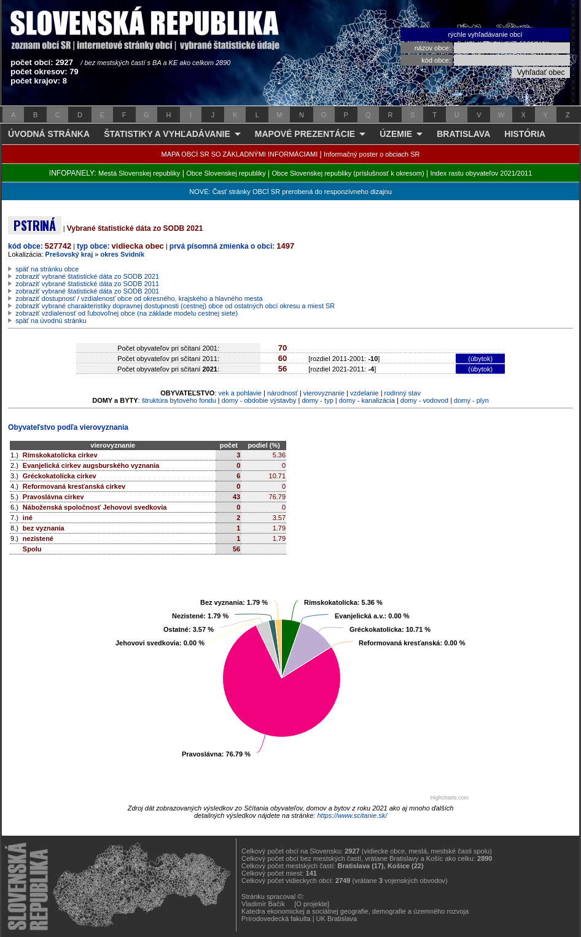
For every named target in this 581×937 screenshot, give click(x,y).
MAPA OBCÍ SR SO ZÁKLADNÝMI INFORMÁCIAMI (240, 154)
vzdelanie (364, 393)
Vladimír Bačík (263, 904)
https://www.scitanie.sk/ (352, 815)
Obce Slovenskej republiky (226, 173)
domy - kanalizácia (367, 400)
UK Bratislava (336, 918)
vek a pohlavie (240, 393)
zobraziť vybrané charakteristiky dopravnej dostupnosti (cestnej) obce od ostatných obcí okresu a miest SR (175, 305)
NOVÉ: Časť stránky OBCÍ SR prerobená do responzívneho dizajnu (290, 191)
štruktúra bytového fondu (179, 400)
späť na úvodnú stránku (50, 320)
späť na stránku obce (47, 269)
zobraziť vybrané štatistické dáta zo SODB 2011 (87, 283)
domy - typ (317, 400)
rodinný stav (402, 393)
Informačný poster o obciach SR (372, 154)
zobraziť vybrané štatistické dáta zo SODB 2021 (87, 276)
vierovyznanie (324, 393)
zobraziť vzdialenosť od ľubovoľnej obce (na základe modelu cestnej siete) (126, 313)
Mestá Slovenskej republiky (139, 173)
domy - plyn (471, 400)
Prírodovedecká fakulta (276, 918)
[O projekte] (311, 904)
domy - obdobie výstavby (259, 400)
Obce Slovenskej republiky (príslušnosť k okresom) (348, 173)
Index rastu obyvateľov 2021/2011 (481, 173)
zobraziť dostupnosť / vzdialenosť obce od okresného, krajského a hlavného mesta (139, 298)
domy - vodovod (424, 400)
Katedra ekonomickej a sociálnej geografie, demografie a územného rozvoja (355, 911)
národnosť (282, 393)
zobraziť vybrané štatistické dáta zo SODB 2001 (87, 291)
